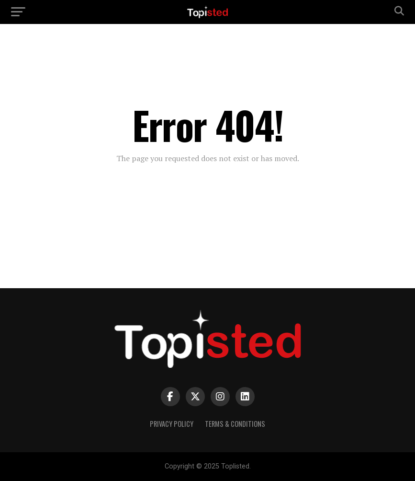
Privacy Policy (171, 424)
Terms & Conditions (235, 424)
